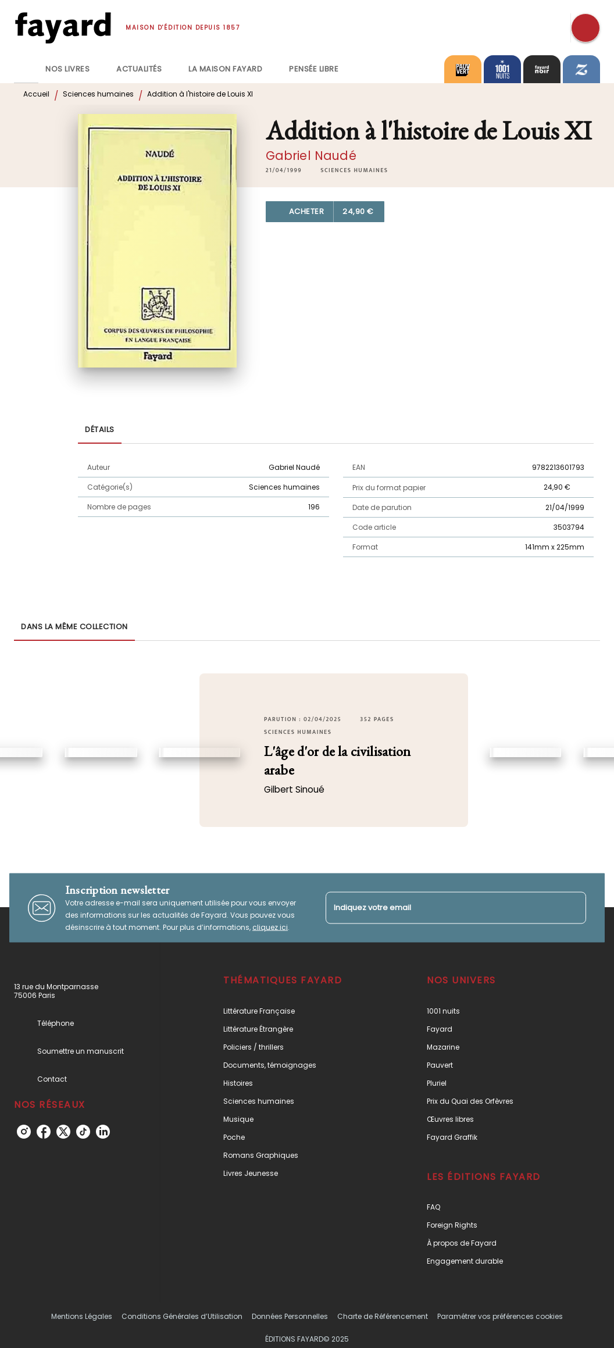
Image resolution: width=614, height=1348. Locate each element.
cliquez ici (270, 927)
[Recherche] (585, 27)
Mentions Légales (81, 1316)
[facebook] (43, 1132)
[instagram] (24, 1132)
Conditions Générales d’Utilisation (182, 1316)
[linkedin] (103, 1132)
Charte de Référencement (382, 1316)
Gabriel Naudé (311, 155)
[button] (354, 170)
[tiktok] (83, 1132)
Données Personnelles (290, 1316)
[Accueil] (63, 27)
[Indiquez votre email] (441, 907)
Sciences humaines (98, 94)
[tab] (26, 69)
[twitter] (63, 1132)
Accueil (36, 94)
